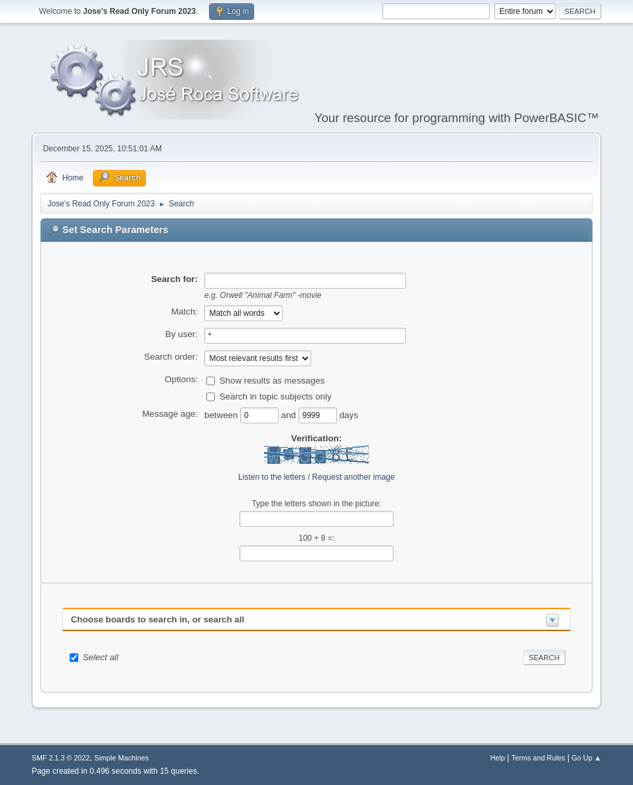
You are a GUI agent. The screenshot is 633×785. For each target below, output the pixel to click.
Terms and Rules (538, 758)
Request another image (353, 477)
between (222, 414)
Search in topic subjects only (276, 396)
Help (497, 758)
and (290, 414)
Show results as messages (272, 380)
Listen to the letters (271, 477)
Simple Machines (121, 758)
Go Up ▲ (586, 758)
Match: (184, 312)
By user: (181, 334)
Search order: (171, 357)
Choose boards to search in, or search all (157, 619)
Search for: (174, 279)
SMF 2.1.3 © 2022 (61, 758)
